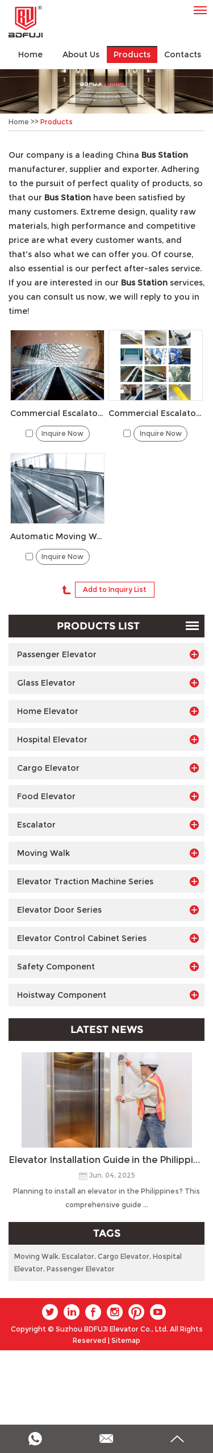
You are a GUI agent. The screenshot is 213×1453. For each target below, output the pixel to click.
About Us (80, 54)
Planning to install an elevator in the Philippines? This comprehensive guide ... (106, 1198)
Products (132, 54)
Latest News (106, 1029)
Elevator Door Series (108, 910)
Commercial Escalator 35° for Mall (57, 413)
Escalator (108, 824)
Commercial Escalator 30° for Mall (155, 413)
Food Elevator (108, 796)
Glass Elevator (108, 682)
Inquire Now (62, 433)
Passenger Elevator (108, 654)
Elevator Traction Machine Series (108, 881)
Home (30, 54)
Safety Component (108, 966)
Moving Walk (108, 853)
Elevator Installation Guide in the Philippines (106, 1159)
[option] (106, 91)
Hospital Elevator (108, 739)
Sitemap (125, 1340)
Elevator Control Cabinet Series (108, 938)
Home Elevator (108, 711)
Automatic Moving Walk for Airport (57, 536)
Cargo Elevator (108, 768)
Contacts (182, 54)
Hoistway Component (108, 995)
